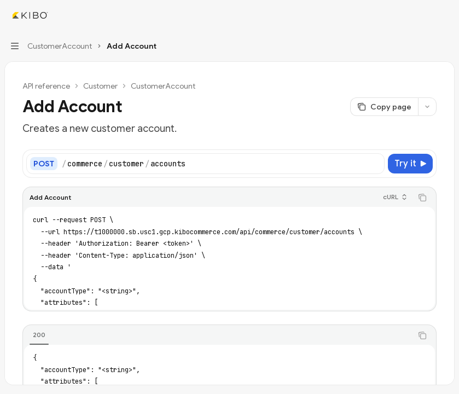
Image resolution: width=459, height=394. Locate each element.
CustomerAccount (163, 86)
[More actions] (444, 15)
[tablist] (217, 335)
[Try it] (410, 163)
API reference (46, 86)
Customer (100, 86)
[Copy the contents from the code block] (422, 197)
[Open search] (424, 15)
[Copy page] (384, 106)
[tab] (39, 334)
